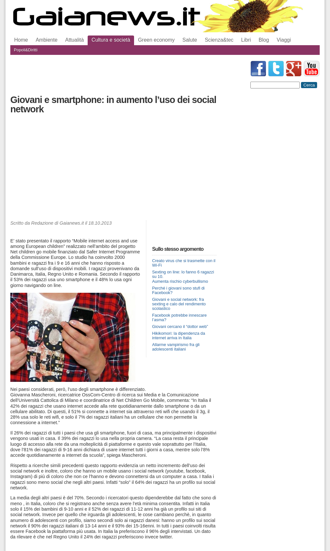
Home (21, 40)
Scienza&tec (219, 40)
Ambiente (47, 40)
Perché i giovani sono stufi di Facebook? (178, 290)
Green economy (156, 40)
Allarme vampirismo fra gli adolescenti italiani (175, 347)
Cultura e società (111, 40)
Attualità (74, 40)
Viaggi (284, 40)
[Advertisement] (113, 169)
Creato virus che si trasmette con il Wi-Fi (183, 263)
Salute (189, 40)
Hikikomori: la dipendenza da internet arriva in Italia (178, 335)
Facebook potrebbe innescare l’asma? (179, 317)
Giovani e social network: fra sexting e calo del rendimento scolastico (179, 304)
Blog (264, 40)
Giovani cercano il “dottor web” (180, 326)
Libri (246, 40)
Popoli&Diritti (25, 49)
